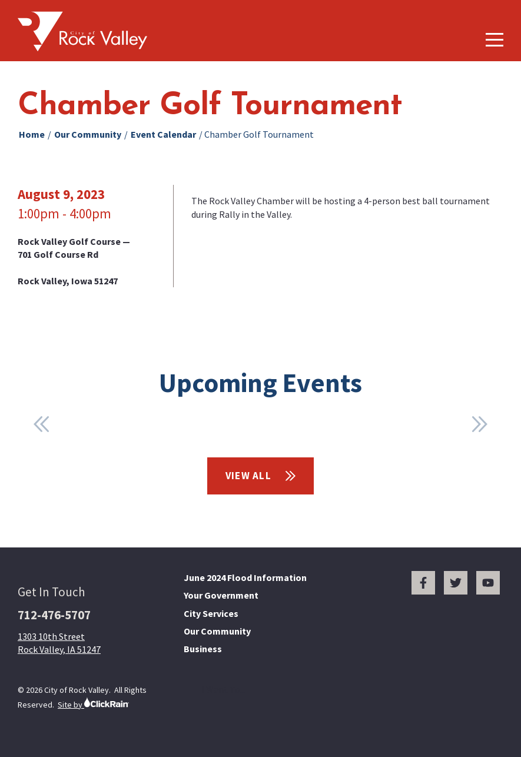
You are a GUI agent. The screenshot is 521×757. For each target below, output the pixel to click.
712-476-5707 (54, 615)
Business (203, 649)
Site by (93, 703)
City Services (211, 613)
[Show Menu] (494, 40)
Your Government (221, 595)
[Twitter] (455, 583)
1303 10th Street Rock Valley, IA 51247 (59, 642)
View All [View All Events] (260, 475)
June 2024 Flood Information (245, 577)
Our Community (87, 134)
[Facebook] (423, 583)
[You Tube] (488, 583)
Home (32, 134)
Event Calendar (163, 134)
